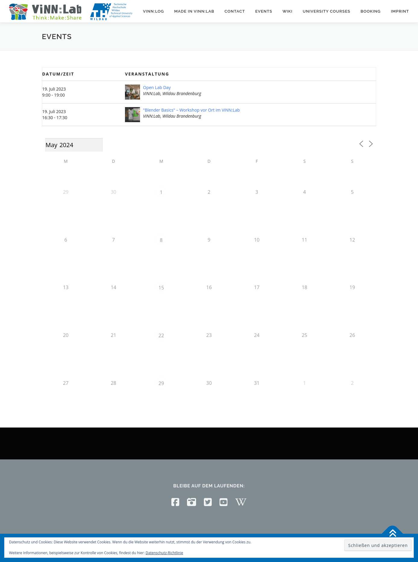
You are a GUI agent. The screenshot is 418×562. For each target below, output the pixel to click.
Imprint (400, 11)
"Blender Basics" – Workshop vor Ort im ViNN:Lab (191, 110)
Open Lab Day (157, 87)
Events (263, 11)
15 (161, 287)
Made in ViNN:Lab (194, 11)
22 (161, 335)
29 (161, 383)
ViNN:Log (153, 11)
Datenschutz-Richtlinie (164, 552)
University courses (326, 11)
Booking (370, 11)
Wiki (287, 11)
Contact (234, 11)
